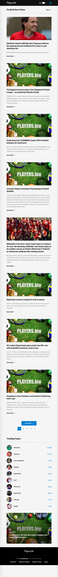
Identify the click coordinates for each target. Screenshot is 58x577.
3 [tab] (16, 552)
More (48, 10)
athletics (17, 498)
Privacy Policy (37, 574)
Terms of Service (24, 574)
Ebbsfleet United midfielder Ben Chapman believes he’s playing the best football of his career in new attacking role (28, 47)
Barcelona (17, 505)
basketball (17, 485)
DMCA (46, 574)
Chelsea (16, 511)
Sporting (17, 459)
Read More (11, 57)
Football (17, 466)
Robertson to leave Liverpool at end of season (26, 308)
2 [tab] (13, 552)
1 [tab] (10, 552)
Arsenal (16, 479)
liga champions (19, 472)
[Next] (38, 440)
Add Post (13, 574)
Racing (16, 518)
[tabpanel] (29, 540)
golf (15, 492)
